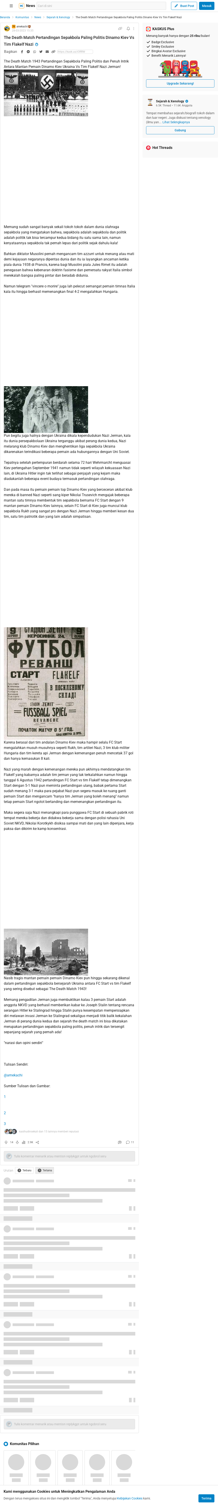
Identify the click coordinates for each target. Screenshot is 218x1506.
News (37, 17)
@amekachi (13, 1075)
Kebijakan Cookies (129, 1498)
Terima (206, 1498)
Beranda (5, 17)
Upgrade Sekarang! (180, 83)
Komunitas (22, 17)
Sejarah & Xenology (58, 17)
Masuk (206, 6)
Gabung (180, 130)
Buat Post (184, 6)
